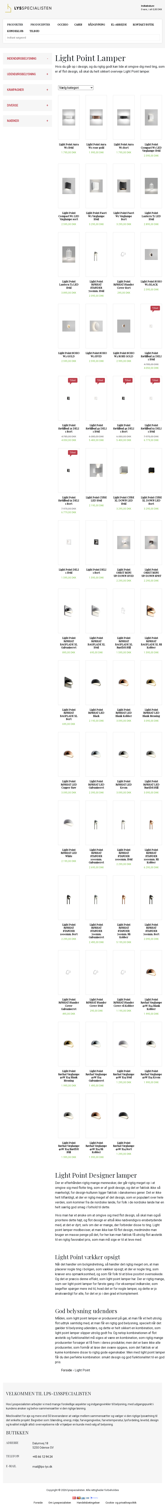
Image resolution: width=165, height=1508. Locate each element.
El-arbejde (119, 24)
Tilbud (34, 31)
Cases (78, 24)
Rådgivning (96, 24)
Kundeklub (15, 31)
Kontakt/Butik (143, 24)
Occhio (62, 24)
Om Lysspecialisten (59, 1502)
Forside (66, 1370)
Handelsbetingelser (88, 1502)
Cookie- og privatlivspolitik (121, 1502)
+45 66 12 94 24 (42, 1456)
